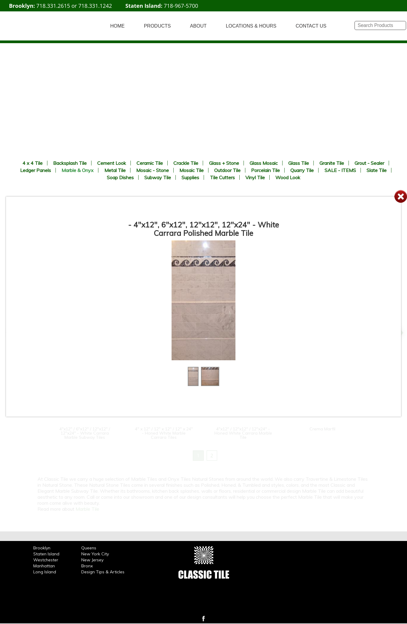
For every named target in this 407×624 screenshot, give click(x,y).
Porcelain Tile (265, 170)
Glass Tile (298, 163)
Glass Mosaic (264, 163)
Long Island (44, 572)
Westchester (45, 560)
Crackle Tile (185, 163)
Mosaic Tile (191, 170)
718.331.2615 (53, 5)
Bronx (87, 566)
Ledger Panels (35, 170)
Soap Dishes (120, 177)
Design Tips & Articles (102, 572)
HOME (117, 25)
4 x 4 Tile (32, 163)
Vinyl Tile (255, 177)
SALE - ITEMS (340, 170)
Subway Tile (157, 177)
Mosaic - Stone (152, 170)
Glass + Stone (224, 163)
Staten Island (46, 554)
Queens (88, 548)
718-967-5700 (181, 5)
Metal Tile (115, 170)
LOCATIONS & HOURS (251, 25)
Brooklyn (41, 548)
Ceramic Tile (149, 163)
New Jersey (92, 560)
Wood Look (287, 177)
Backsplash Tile (70, 163)
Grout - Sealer (369, 163)
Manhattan (44, 566)
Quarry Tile (302, 170)
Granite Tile (331, 163)
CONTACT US (311, 25)
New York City (95, 554)
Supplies (190, 177)
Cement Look (111, 163)
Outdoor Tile (227, 170)
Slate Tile (377, 170)
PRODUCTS (157, 25)
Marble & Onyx (77, 170)
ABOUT (198, 25)
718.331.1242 (95, 5)
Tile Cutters (222, 177)
